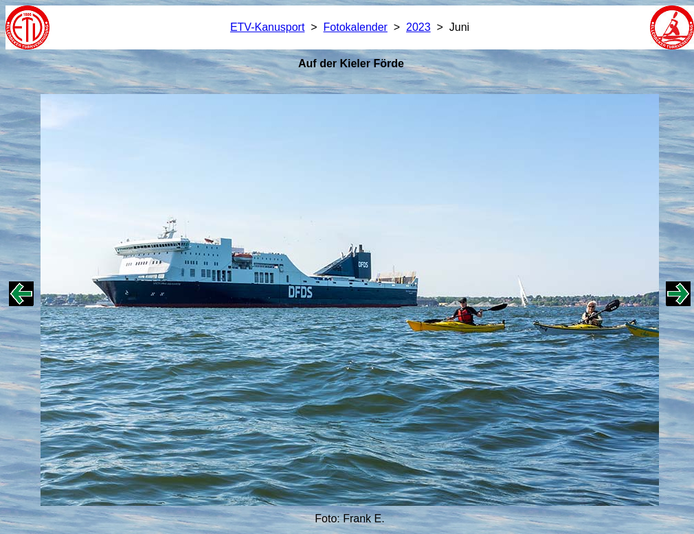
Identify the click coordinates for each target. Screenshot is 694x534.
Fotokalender (356, 27)
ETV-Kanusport (267, 27)
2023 (418, 27)
